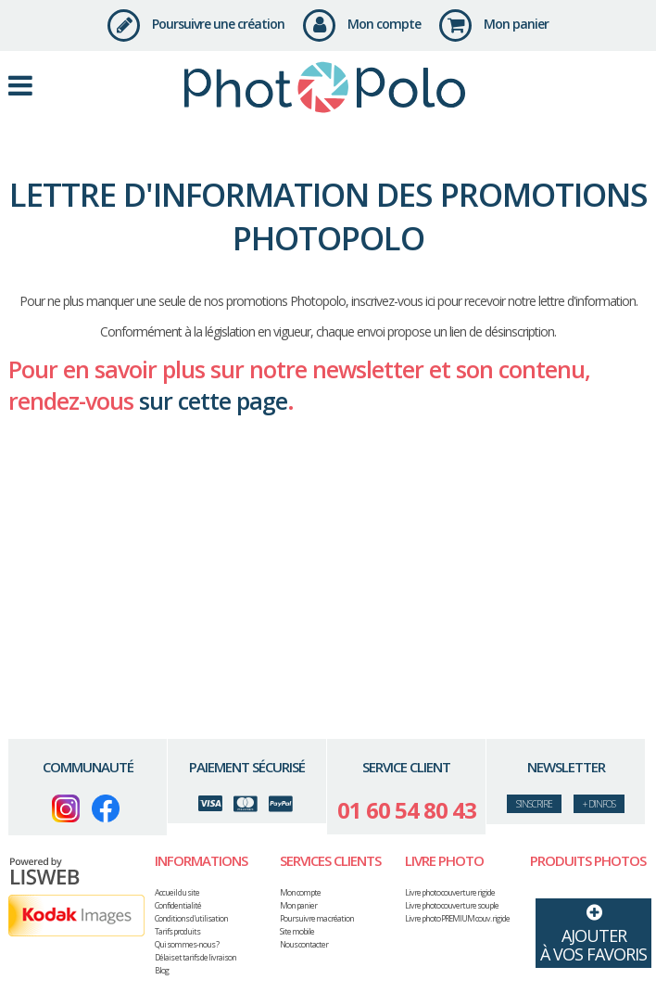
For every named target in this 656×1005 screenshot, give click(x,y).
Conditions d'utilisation (191, 918)
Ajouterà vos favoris (593, 931)
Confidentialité (178, 905)
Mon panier (494, 23)
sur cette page (213, 400)
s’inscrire (534, 803)
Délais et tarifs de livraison (195, 957)
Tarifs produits (177, 931)
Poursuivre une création (195, 23)
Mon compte (362, 23)
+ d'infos (599, 803)
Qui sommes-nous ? (187, 944)
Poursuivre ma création (317, 918)
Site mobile (297, 931)
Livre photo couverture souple (451, 905)
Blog (162, 970)
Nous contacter (304, 944)
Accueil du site (177, 892)
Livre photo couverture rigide (450, 892)
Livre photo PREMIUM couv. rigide (457, 918)
